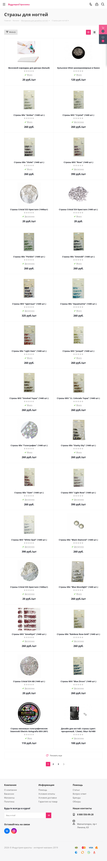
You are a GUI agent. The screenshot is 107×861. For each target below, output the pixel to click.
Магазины (9, 797)
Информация (46, 785)
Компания (10, 785)
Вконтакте (7, 831)
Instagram (14, 831)
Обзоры (77, 801)
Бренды (77, 797)
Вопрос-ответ (79, 793)
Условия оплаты (46, 793)
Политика (9, 801)
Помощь (42, 789)
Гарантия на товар (47, 801)
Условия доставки (47, 797)
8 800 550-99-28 (85, 814)
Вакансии (9, 793)
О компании (10, 789)
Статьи (76, 789)
